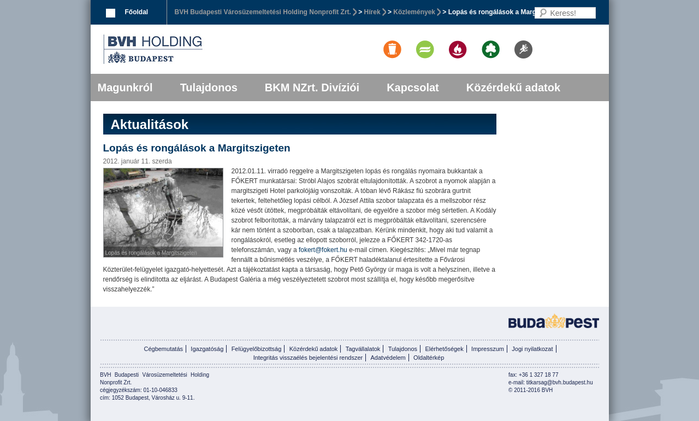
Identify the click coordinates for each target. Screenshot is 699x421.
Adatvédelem (388, 357)
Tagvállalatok (363, 348)
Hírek (372, 12)
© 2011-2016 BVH (530, 390)
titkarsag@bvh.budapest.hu (559, 382)
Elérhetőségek (444, 348)
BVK (190, 49)
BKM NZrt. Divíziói (312, 87)
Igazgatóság (207, 348)
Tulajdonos (209, 87)
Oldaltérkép (428, 357)
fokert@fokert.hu (323, 250)
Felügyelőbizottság (257, 348)
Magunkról (125, 87)
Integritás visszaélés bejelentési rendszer (308, 357)
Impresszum (487, 348)
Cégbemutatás (163, 348)
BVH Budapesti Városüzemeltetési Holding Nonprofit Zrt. (263, 12)
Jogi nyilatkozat (532, 348)
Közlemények (414, 12)
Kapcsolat (413, 87)
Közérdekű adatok (513, 87)
